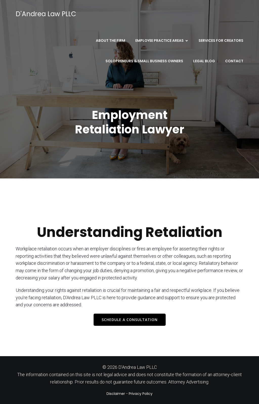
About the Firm (110, 40)
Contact (234, 61)
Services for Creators (221, 40)
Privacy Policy (141, 393)
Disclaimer (115, 393)
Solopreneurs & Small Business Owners (144, 61)
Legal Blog (204, 61)
